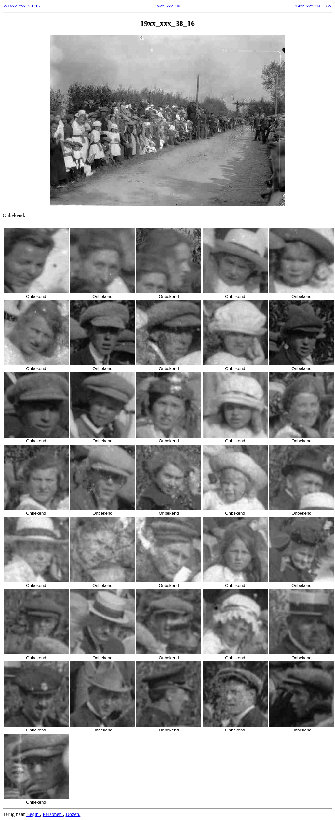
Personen (53, 814)
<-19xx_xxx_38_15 (22, 6)
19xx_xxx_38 (167, 6)
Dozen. (73, 814)
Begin (33, 814)
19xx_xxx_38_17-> (313, 6)
